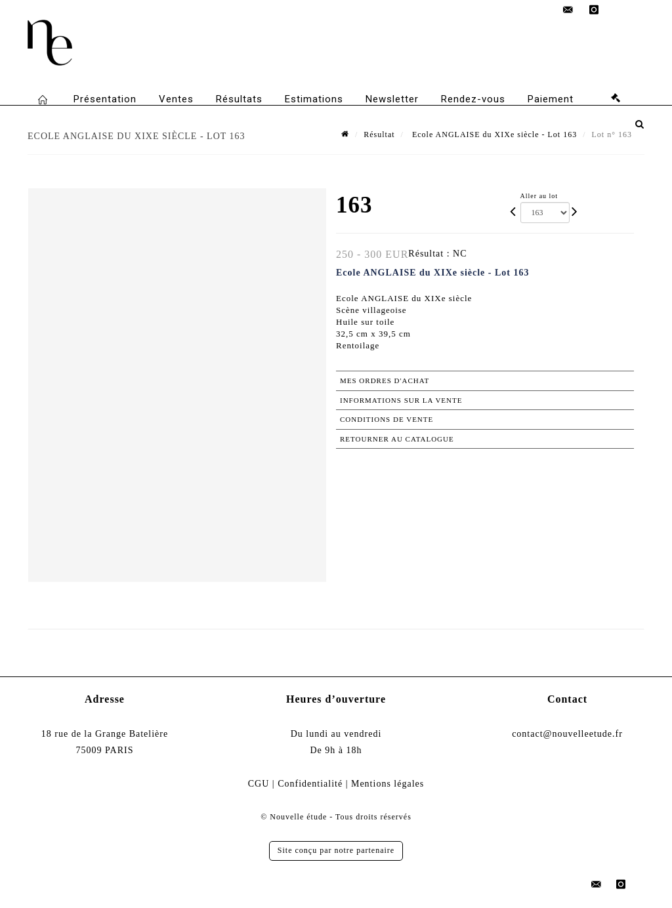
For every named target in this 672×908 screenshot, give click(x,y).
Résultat (379, 134)
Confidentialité (310, 784)
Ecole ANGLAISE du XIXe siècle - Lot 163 (493, 134)
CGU (259, 784)
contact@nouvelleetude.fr (567, 734)
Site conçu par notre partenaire (336, 850)
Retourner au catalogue (397, 439)
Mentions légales (387, 784)
